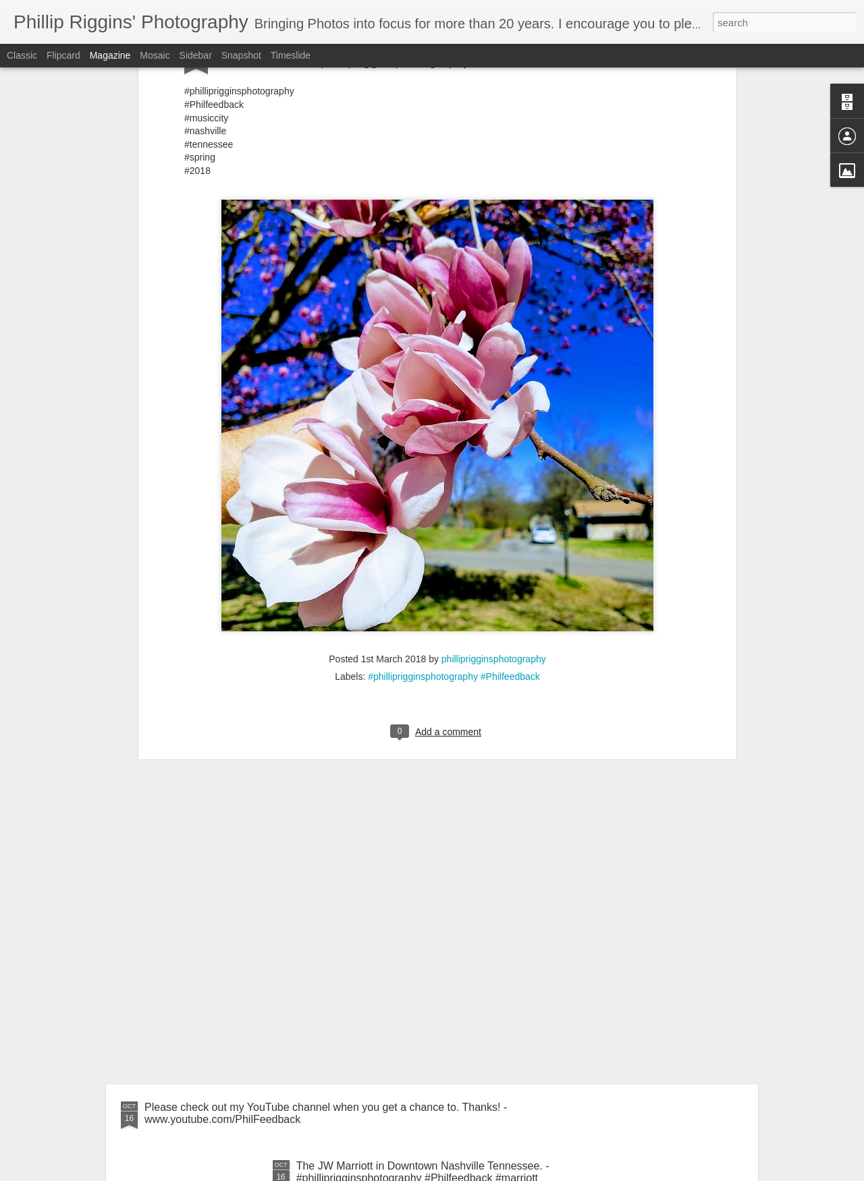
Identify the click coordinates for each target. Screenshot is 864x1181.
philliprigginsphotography (493, 419)
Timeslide (290, 55)
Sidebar (196, 55)
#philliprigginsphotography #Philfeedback (454, 437)
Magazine (110, 55)
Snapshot (241, 55)
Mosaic (154, 55)
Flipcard (63, 55)
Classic (22, 55)
